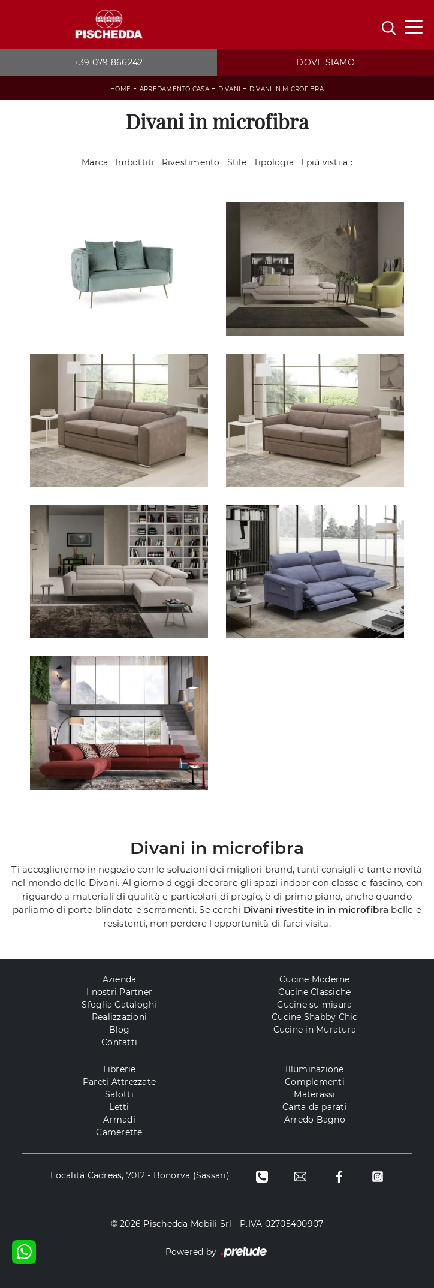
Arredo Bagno (314, 1119)
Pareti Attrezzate (119, 1081)
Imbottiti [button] (134, 162)
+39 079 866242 (108, 62)
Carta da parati (314, 1107)
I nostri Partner (119, 992)
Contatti (119, 1042)
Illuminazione (314, 1069)
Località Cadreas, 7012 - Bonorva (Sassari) (140, 1175)
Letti (119, 1107)
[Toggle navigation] (413, 25)
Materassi (314, 1094)
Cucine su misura (314, 1004)
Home (120, 89)
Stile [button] (236, 162)
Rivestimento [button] (191, 162)
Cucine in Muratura (315, 1029)
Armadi (119, 1119)
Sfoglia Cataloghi (119, 1004)
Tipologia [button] (274, 162)
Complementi (315, 1081)
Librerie (119, 1069)
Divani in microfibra (286, 89)
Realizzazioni (119, 1017)
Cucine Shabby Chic (315, 1017)
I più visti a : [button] (326, 162)
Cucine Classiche (314, 992)
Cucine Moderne (314, 979)
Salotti (119, 1094)
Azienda (120, 979)
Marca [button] (95, 162)
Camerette (119, 1132)
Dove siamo (325, 62)
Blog (119, 1029)
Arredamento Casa (174, 89)
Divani (229, 89)
